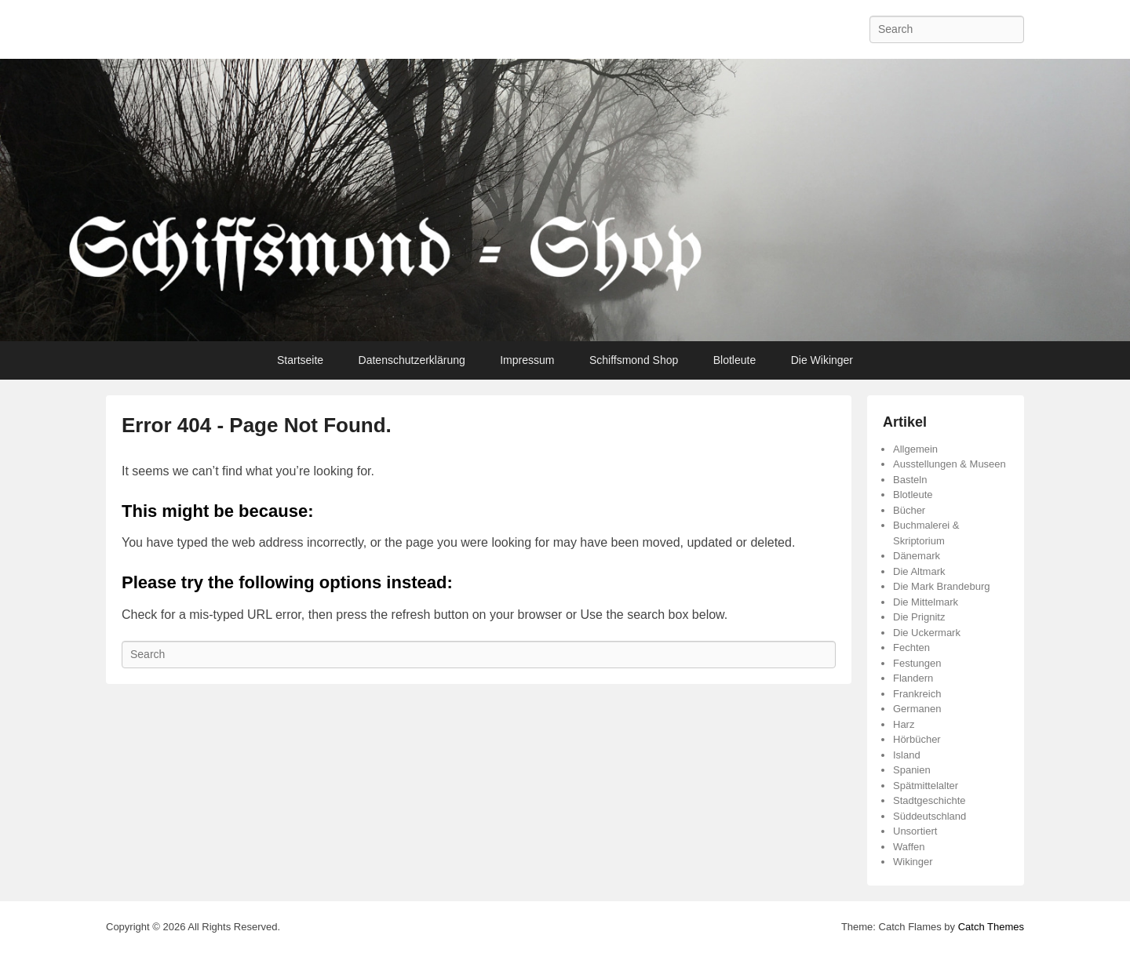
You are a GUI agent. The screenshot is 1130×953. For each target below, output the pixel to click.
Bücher (909, 510)
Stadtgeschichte (929, 800)
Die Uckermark (926, 632)
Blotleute (734, 360)
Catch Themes (991, 927)
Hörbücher (917, 739)
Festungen (917, 663)
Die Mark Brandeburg (941, 586)
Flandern (913, 678)
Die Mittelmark (925, 602)
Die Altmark (919, 571)
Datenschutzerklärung (412, 360)
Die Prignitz (919, 617)
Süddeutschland (929, 816)
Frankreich (917, 694)
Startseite (300, 360)
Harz (903, 724)
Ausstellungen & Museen (949, 464)
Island (906, 755)
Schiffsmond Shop (633, 360)
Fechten (911, 647)
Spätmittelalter (925, 785)
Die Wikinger (822, 360)
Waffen (908, 847)
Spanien (912, 770)
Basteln (910, 480)
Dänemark (916, 556)
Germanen (917, 709)
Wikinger (913, 862)
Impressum (527, 360)
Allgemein (915, 449)
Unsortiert (915, 831)
